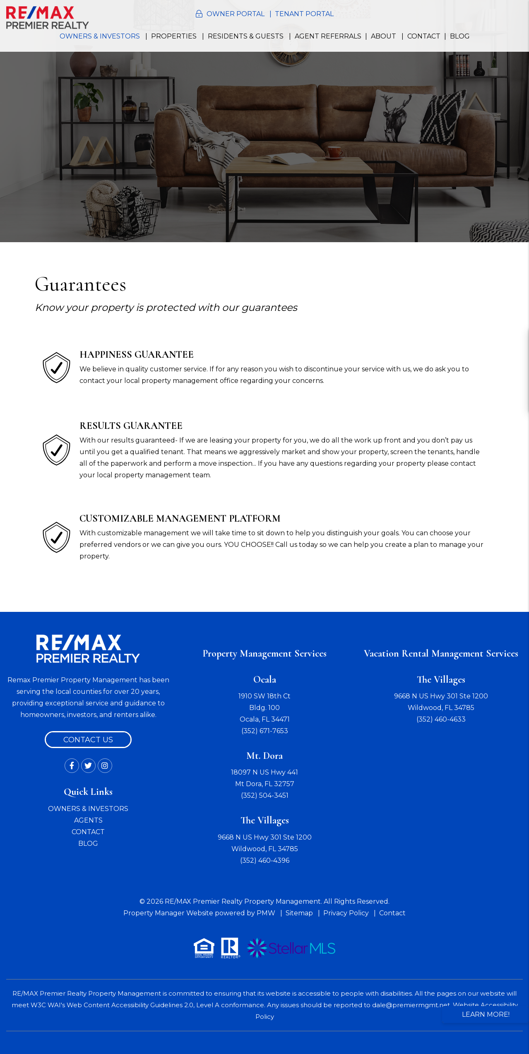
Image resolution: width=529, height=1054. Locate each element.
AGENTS (88, 820)
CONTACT (88, 832)
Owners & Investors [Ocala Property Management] (100, 36)
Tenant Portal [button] (304, 14)
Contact (423, 36)
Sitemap (299, 913)
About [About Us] (383, 36)
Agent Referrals (328, 36)
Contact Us (88, 739)
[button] (515, 340)
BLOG (88, 843)
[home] (47, 17)
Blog (460, 36)
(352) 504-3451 (265, 795)
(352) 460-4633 (441, 719)
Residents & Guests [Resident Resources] (246, 36)
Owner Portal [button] (235, 14)
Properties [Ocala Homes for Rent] (174, 36)
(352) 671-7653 (264, 731)
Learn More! (486, 1014)
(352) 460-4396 (264, 860)
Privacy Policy (346, 913)
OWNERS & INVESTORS (88, 809)
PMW (266, 913)
